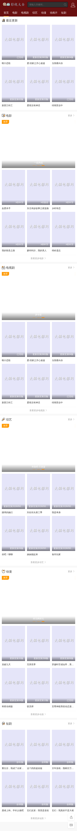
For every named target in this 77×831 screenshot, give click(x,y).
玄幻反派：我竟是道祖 (38, 810)
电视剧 (25, 12)
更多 (71, 115)
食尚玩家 (56, 554)
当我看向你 (57, 63)
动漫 (43, 12)
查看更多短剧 (39, 818)
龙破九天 (6, 664)
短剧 (63, 12)
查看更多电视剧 (38, 410)
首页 (6, 12)
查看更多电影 (39, 258)
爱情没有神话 (33, 105)
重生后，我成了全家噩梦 (14, 768)
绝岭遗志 (56, 250)
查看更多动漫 (39, 714)
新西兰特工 (7, 105)
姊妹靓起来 (32, 554)
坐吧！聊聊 (7, 554)
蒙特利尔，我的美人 (37, 250)
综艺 (34, 12)
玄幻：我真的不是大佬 (63, 810)
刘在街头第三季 (34, 512)
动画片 (54, 12)
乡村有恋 (56, 208)
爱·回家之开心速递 (36, 63)
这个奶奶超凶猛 (34, 768)
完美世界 (31, 664)
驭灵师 (30, 706)
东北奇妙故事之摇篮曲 (38, 208)
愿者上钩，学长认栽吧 (13, 810)
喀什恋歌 (6, 63)
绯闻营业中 (57, 105)
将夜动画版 (7, 706)
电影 (14, 12)
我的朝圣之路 (8, 250)
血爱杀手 (6, 208)
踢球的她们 (7, 512)
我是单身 (56, 512)
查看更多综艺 (39, 562)
